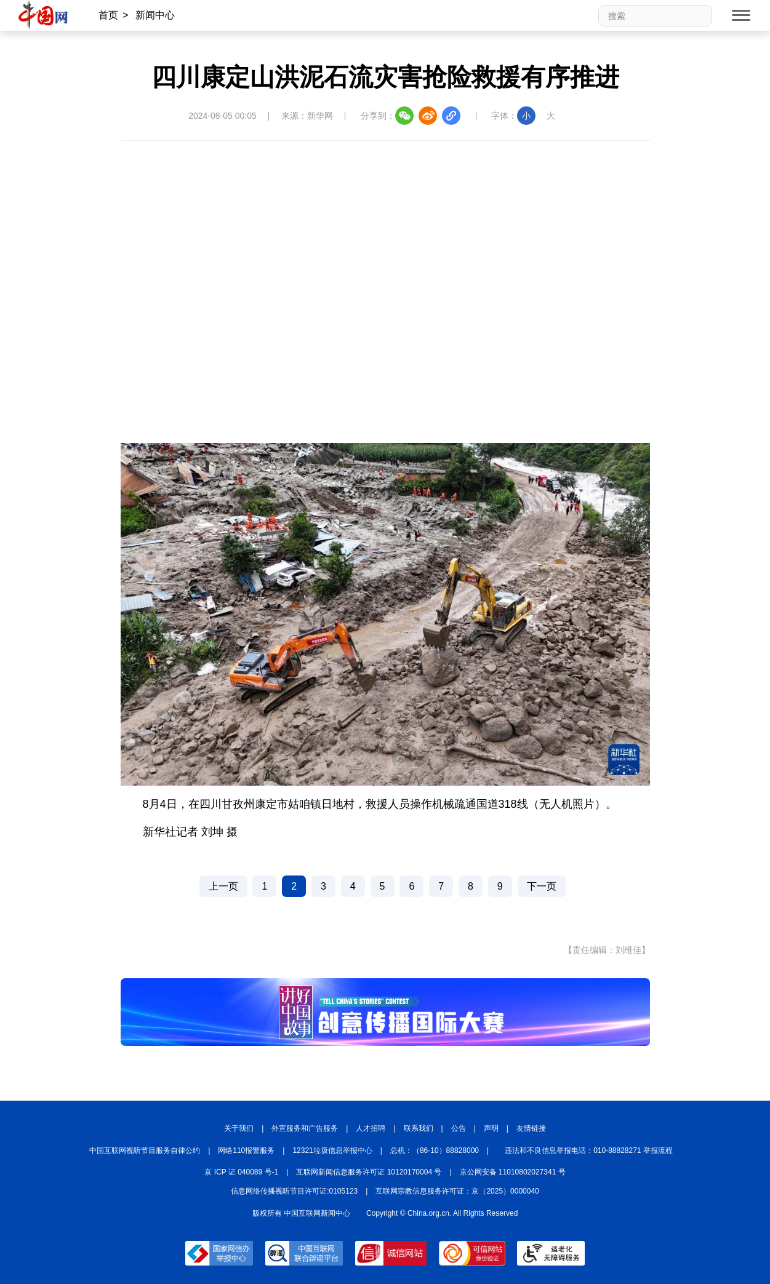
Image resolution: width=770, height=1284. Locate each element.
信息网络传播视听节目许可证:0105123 (294, 1191)
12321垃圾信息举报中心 (332, 1150)
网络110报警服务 (246, 1150)
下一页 (541, 886)
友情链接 (531, 1128)
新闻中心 (155, 15)
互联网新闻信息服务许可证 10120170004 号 (368, 1172)
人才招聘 (370, 1128)
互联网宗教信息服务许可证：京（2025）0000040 (457, 1191)
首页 (108, 15)
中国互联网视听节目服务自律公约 (144, 1150)
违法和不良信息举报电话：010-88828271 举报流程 (589, 1150)
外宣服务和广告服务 (304, 1128)
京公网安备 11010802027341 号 (513, 1172)
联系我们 (418, 1128)
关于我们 (239, 1128)
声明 (491, 1128)
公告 (458, 1128)
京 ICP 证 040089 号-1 (241, 1172)
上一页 (223, 886)
